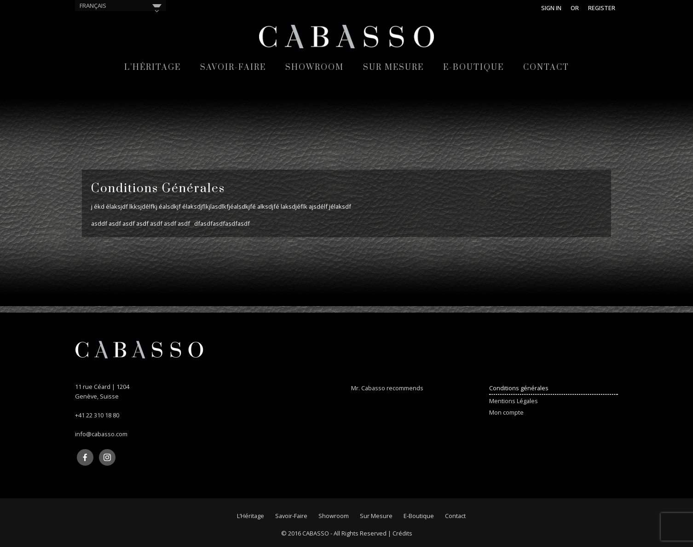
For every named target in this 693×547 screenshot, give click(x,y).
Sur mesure (393, 68)
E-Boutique (473, 68)
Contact (546, 68)
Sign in (551, 8)
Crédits (402, 533)
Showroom (314, 68)
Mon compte (506, 412)
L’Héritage (152, 68)
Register (601, 8)
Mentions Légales (513, 401)
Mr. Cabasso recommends (387, 388)
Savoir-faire (233, 68)
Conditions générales (519, 388)
